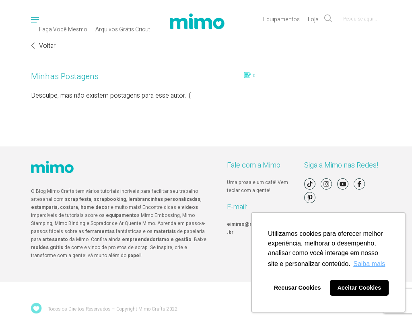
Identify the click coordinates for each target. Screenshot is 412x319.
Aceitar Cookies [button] (359, 287)
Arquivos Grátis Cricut (122, 29)
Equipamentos (281, 19)
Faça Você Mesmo (63, 29)
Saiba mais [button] (369, 263)
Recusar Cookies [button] (297, 287)
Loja (313, 19)
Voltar (47, 46)
